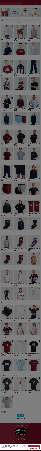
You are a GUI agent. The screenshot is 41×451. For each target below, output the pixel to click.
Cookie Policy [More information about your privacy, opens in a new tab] (8, 447)
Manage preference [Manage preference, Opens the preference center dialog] (33, 448)
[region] (20, 447)
